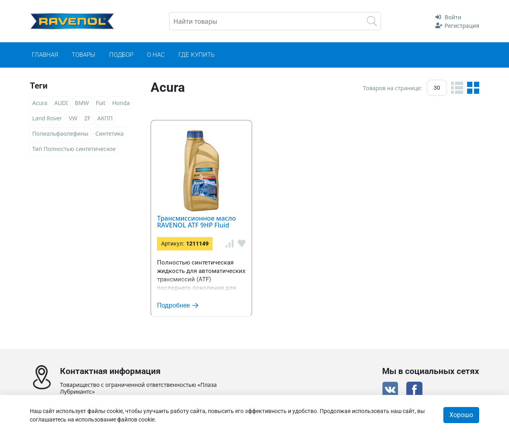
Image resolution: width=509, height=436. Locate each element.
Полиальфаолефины (60, 133)
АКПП (104, 118)
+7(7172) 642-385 (109, 337)
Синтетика (109, 133)
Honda (121, 103)
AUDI (61, 103)
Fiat (101, 103)
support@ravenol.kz (103, 348)
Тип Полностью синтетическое (74, 149)
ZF (87, 118)
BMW (82, 103)
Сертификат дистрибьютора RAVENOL (254, 388)
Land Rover (47, 118)
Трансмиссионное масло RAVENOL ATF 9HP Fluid (357, 125)
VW (73, 118)
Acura (40, 103)
